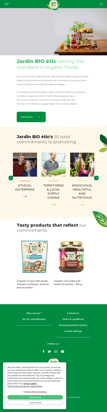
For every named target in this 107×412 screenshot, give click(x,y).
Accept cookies (35, 397)
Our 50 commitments (34, 319)
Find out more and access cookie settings (24, 386)
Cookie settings (73, 331)
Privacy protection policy (73, 325)
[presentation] (11, 178)
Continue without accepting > (35, 392)
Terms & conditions (73, 319)
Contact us (73, 313)
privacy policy (30, 383)
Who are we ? (34, 313)
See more (30, 116)
